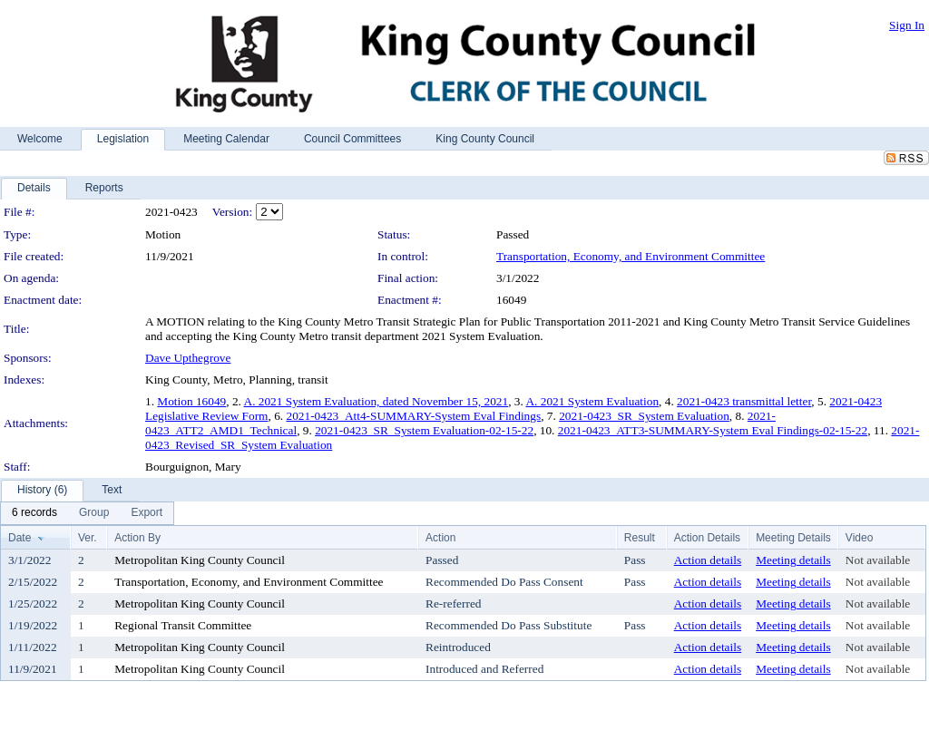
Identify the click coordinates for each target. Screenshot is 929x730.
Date (19, 537)
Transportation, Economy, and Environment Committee (630, 256)
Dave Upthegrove (187, 358)
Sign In (906, 25)
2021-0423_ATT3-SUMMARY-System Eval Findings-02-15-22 (712, 430)
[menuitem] (34, 513)
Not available (878, 560)
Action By (137, 537)
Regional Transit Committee (182, 625)
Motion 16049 (191, 401)
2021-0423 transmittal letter (744, 401)
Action (440, 537)
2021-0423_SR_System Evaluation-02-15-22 (424, 430)
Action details (707, 560)
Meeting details (793, 560)
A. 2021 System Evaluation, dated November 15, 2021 (376, 401)
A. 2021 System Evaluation (592, 401)
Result (639, 537)
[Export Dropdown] (146, 513)
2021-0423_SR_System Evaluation (644, 416)
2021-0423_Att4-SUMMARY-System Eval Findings (413, 416)
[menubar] (87, 513)
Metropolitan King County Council (199, 560)
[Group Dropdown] (94, 513)
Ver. (87, 537)
